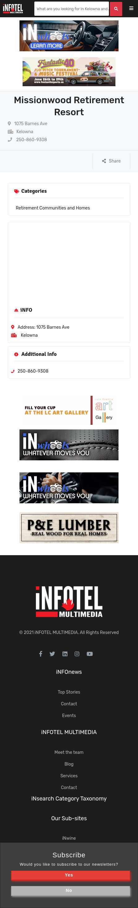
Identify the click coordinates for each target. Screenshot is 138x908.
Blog (68, 764)
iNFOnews (69, 672)
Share (111, 161)
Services (69, 776)
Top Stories (69, 692)
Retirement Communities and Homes (53, 208)
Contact (69, 704)
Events (69, 715)
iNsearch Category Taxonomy (69, 798)
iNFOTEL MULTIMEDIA (56, 632)
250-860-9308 (27, 139)
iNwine (69, 838)
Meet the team (69, 752)
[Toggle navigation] (135, 9)
